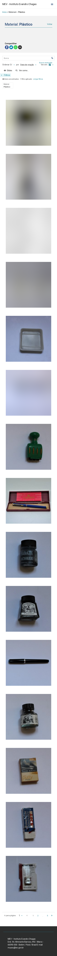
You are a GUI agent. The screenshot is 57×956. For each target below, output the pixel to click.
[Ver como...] (22, 71)
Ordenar (6, 65)
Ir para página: (10, 915)
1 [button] (33, 915)
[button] (27, 915)
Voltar (49, 24)
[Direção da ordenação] (13, 65)
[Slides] (8, 71)
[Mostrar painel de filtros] (5, 75)
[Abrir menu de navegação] (52, 4)
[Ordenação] (28, 65)
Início (4, 12)
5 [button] (47, 915)
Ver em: (44, 65)
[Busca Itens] (28, 58)
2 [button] (37, 915)
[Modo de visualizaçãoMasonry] (51, 65)
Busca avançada (46, 63)
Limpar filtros (38, 79)
